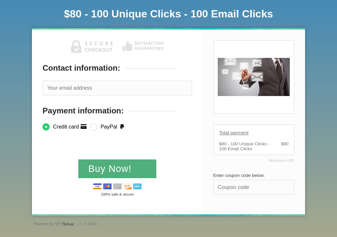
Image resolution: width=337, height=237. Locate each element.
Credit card (70, 127)
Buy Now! (111, 168)
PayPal (112, 127)
